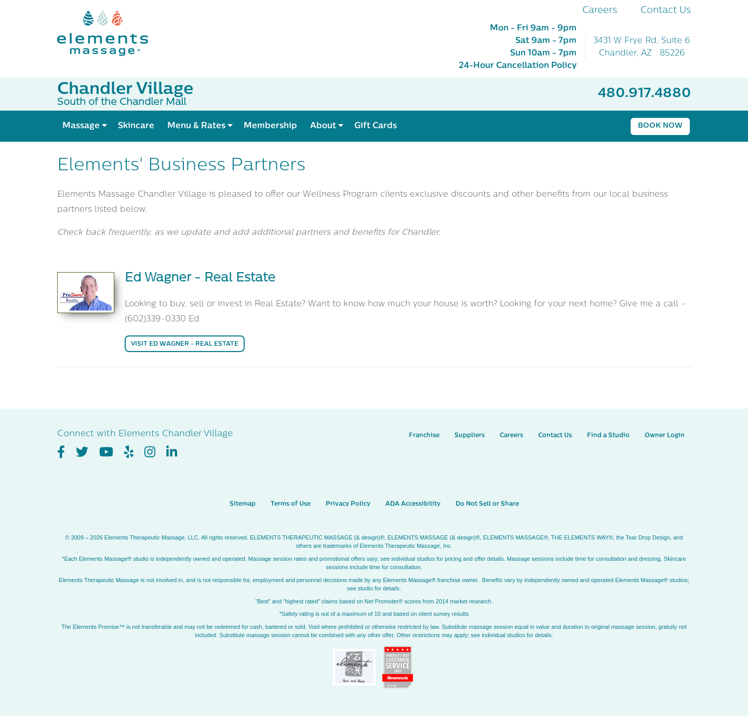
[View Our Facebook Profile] (61, 452)
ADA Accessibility (412, 504)
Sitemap (243, 504)
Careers (599, 11)
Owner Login (665, 436)
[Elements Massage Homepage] (110, 33)
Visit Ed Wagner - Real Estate (184, 344)
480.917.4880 (644, 94)
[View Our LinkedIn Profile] (171, 452)
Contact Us (665, 11)
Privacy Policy (348, 504)
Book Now (660, 126)
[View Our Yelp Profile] (129, 452)
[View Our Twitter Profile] (82, 452)
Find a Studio (608, 436)
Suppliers (470, 436)
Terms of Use (291, 504)
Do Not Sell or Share (487, 504)
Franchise (424, 436)
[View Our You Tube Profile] (106, 452)
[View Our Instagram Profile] (149, 452)
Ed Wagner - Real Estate (200, 278)
